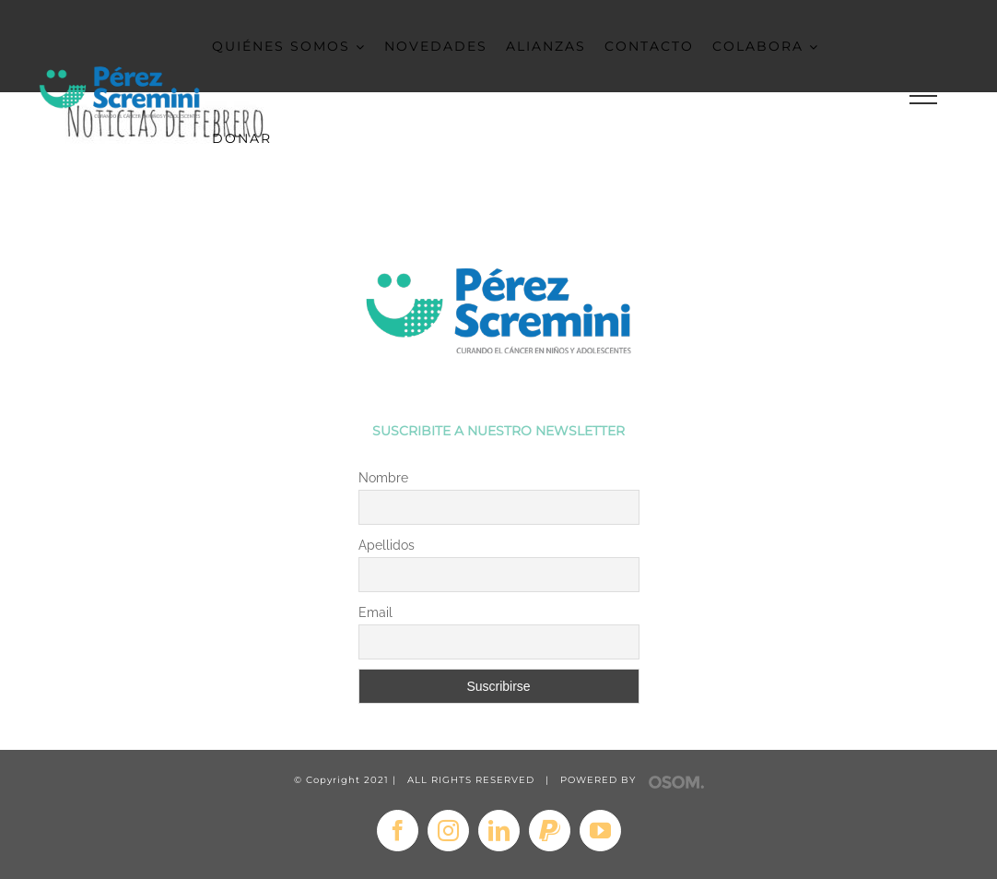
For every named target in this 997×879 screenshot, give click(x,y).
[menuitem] (298, 46)
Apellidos (386, 545)
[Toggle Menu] (923, 96)
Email (375, 612)
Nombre (383, 477)
